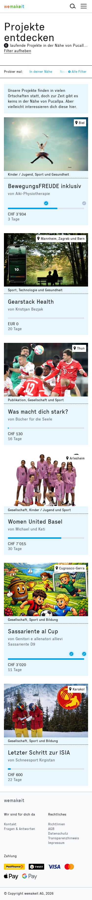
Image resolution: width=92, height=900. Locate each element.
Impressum (56, 843)
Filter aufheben (17, 50)
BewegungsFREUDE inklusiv (44, 186)
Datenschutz (58, 833)
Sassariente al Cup (33, 631)
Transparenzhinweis (63, 838)
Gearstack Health (31, 301)
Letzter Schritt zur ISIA (39, 752)
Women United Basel (35, 521)
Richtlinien (56, 824)
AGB (51, 829)
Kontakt (10, 824)
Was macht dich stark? (38, 411)
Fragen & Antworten (19, 829)
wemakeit (14, 800)
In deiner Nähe (40, 72)
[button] (72, 6)
